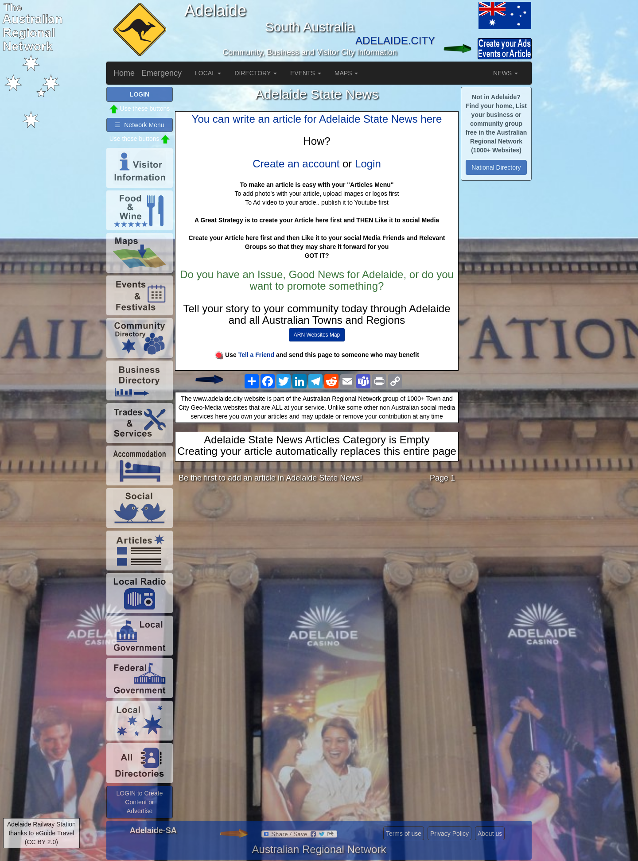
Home (124, 73)
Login (368, 164)
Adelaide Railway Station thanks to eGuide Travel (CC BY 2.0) (41, 833)
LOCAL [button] (208, 73)
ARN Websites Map (317, 335)
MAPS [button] (346, 73)
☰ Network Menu (139, 124)
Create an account (296, 164)
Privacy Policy (449, 833)
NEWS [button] (505, 73)
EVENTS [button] (305, 73)
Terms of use (403, 833)
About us (490, 833)
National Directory (496, 167)
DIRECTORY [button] (255, 73)
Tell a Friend (256, 354)
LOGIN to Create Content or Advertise (139, 802)
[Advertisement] (317, 559)
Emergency (161, 73)
